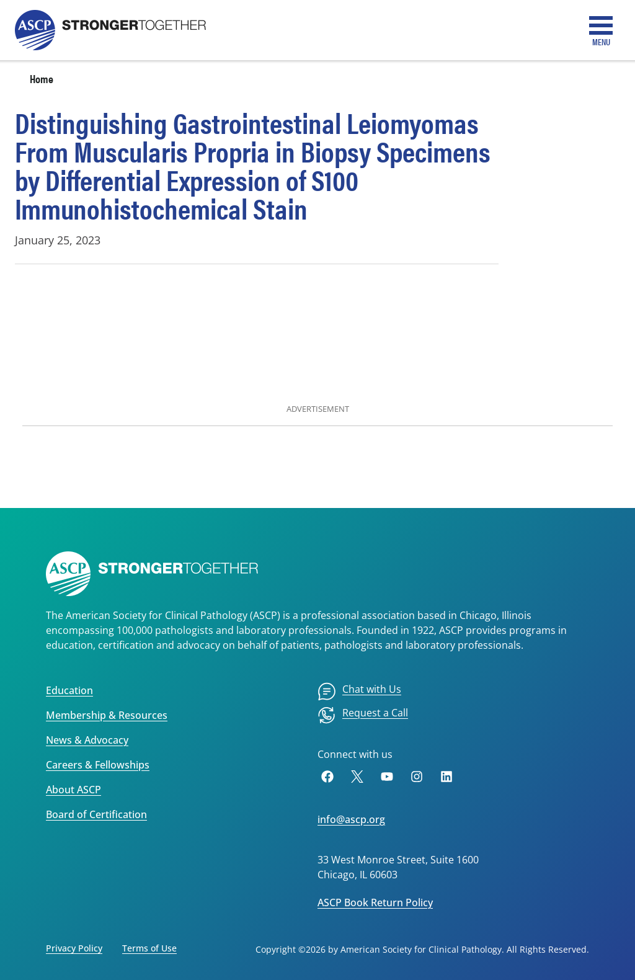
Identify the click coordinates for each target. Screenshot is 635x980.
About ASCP (73, 789)
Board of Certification (96, 814)
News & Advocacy (87, 740)
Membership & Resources (106, 715)
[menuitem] (359, 691)
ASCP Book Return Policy (375, 902)
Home (41, 78)
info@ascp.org (351, 819)
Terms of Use (149, 948)
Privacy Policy (74, 948)
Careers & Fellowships (97, 765)
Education (69, 690)
